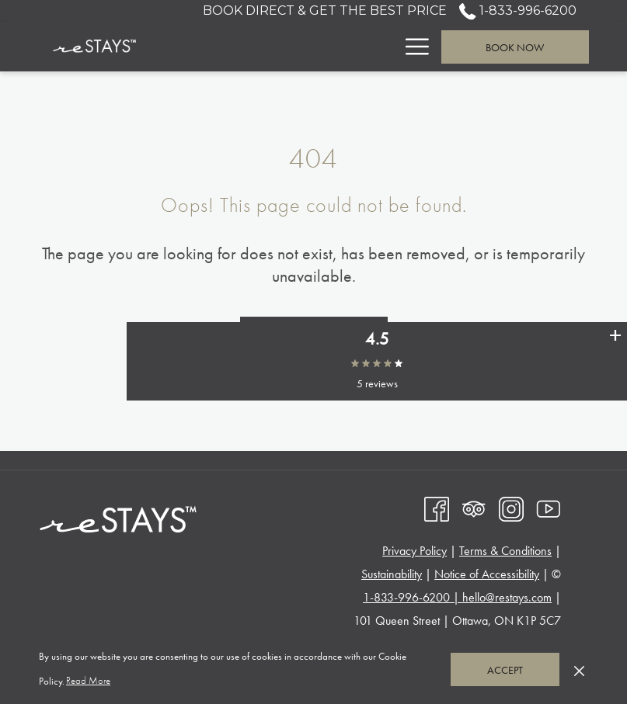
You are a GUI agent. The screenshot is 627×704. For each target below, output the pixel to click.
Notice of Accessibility (486, 574)
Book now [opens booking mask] (515, 47)
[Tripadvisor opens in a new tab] (474, 507)
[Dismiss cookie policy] (579, 669)
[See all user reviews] (615, 366)
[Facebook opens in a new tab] (436, 507)
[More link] (411, 46)
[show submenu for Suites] (386, 46)
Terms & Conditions (505, 551)
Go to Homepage (314, 334)
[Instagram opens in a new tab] (511, 507)
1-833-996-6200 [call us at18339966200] (517, 10)
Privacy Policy (414, 551)
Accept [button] (505, 670)
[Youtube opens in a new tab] (548, 507)
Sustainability (391, 574)
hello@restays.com (507, 597)
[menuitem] (262, 46)
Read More (89, 681)
